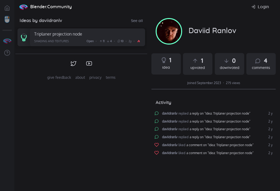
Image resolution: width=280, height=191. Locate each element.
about (80, 77)
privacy (95, 77)
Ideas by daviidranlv (41, 20)
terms (111, 77)
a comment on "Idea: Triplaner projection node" (219, 145)
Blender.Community (51, 7)
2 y (270, 113)
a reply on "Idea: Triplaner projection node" (220, 113)
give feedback (59, 77)
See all (137, 21)
